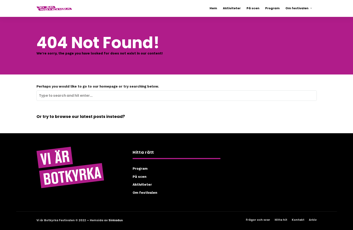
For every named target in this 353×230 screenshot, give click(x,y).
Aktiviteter (142, 185)
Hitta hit (281, 220)
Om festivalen (145, 193)
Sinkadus (116, 220)
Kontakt (298, 220)
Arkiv (313, 220)
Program (140, 169)
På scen (139, 177)
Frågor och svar (258, 220)
